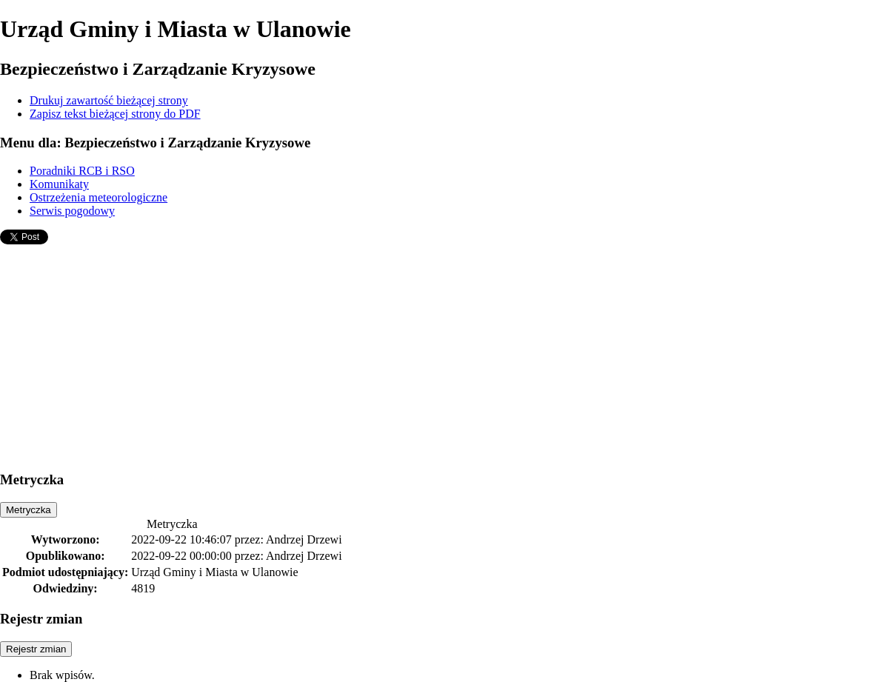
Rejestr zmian (36, 649)
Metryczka (28, 509)
